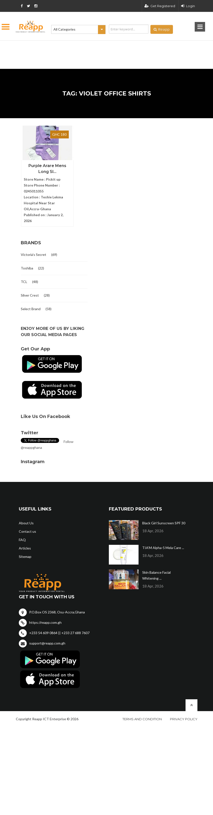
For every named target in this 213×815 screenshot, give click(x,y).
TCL (24, 282)
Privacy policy (183, 719)
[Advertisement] (81, 47)
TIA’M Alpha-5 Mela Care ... (163, 548)
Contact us (27, 531)
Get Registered (159, 6)
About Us (26, 523)
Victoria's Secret (33, 254)
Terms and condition (142, 719)
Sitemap (25, 556)
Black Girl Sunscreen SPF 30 (163, 523)
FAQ (22, 540)
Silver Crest (30, 295)
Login (188, 6)
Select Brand (31, 309)
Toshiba (27, 268)
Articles (25, 548)
